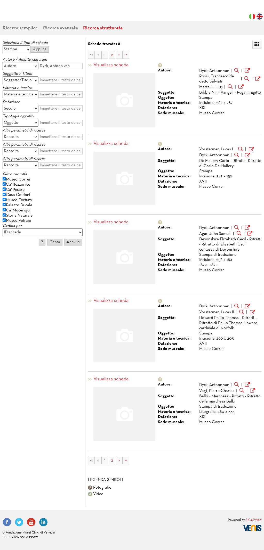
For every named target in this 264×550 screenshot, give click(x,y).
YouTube (31, 522)
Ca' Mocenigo (18, 210)
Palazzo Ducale (19, 205)
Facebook (7, 522)
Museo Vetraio (18, 221)
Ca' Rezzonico (18, 184)
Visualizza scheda (111, 65)
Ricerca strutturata (103, 28)
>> (125, 55)
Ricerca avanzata (60, 28)
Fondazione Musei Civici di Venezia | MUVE (23, 13)
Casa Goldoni (18, 195)
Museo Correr (18, 179)
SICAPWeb (253, 520)
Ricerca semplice (20, 28)
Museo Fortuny (19, 200)
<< (91, 55)
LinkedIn (43, 522)
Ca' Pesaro (15, 190)
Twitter (19, 522)
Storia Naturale (19, 215)
